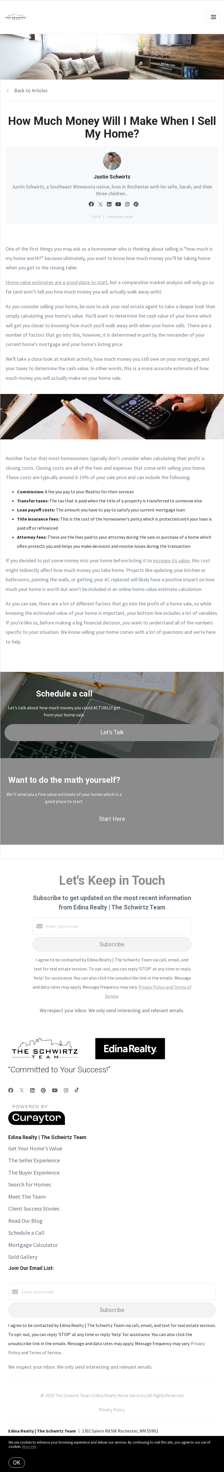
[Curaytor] (36, 1123)
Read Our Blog (25, 1220)
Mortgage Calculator (33, 1244)
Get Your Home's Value (35, 1148)
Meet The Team (27, 1196)
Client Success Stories (33, 1208)
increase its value (171, 560)
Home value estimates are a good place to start (56, 282)
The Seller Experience (34, 1160)
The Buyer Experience (34, 1172)
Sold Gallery (22, 1256)
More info (29, 1446)
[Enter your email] (117, 926)
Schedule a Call (26, 1232)
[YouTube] (55, 1090)
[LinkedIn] (32, 1090)
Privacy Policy (112, 1409)
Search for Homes (29, 1184)
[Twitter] (22, 1090)
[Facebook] (10, 1090)
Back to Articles (31, 90)
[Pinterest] (43, 1090)
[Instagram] (66, 1090)
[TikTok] (77, 1090)
